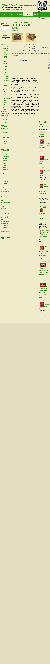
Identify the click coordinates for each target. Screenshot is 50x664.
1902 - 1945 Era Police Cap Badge (46, 172)
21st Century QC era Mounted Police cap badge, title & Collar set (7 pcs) (44, 269)
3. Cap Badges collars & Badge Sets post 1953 (5, 63)
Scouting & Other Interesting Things (5, 237)
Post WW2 (5, 179)
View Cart (37, 18)
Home (4, 14)
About (11, 14)
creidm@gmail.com (32, 99)
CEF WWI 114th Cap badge (46, 304)
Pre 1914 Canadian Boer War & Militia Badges (5, 162)
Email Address (43, 129)
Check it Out (46, 153)
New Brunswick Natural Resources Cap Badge (43, 251)
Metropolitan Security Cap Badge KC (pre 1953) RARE (44, 215)
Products (28, 14)
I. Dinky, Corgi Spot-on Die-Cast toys (5, 217)
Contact (19, 14)
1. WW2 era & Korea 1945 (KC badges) (6, 48)
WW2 (4, 187)
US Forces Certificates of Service (5, 227)
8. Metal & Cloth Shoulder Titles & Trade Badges (6, 106)
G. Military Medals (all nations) (3, 208)
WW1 (4, 185)
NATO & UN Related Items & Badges (6, 121)
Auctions (37, 14)
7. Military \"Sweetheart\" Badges (6, 98)
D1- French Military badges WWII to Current (5, 191)
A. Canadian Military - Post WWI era (4, 42)
